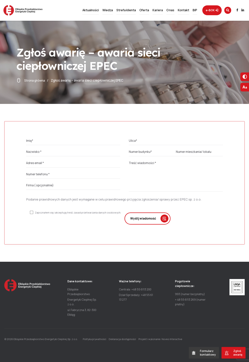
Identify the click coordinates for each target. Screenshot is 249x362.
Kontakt (178, 11)
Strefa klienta (121, 11)
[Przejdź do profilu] (235, 11)
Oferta (139, 11)
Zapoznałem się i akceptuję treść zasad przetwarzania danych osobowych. (78, 212)
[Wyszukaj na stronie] (224, 11)
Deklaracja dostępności (125, 339)
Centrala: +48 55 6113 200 (135, 289)
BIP (189, 11)
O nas (165, 11)
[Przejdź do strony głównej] (28, 11)
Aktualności (85, 11)
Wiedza (102, 11)
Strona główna (35, 80)
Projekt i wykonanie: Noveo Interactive (165, 339)
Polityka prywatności (94, 339)
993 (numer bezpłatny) (190, 294)
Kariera (152, 11)
